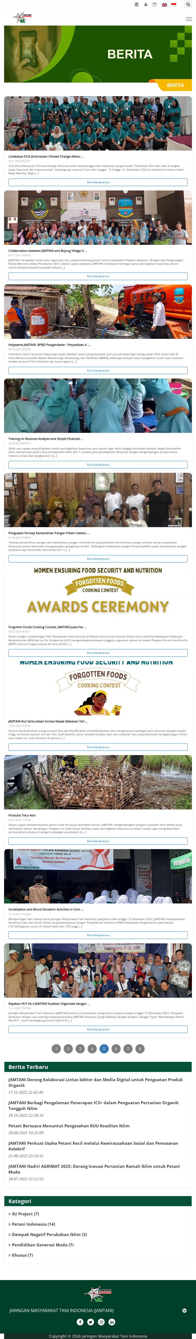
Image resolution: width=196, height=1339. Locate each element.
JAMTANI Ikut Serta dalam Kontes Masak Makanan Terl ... (48, 721)
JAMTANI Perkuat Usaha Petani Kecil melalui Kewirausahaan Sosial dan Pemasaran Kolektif (93, 1146)
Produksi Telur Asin (22, 815)
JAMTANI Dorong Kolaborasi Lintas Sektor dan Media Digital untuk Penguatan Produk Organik (95, 1082)
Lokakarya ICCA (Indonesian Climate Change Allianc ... (46, 156)
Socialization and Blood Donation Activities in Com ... (45, 909)
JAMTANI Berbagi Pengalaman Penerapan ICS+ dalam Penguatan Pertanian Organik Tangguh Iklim (93, 1105)
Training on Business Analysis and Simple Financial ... (45, 439)
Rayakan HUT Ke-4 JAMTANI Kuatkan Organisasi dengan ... (49, 1004)
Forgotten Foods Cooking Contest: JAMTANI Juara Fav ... (47, 627)
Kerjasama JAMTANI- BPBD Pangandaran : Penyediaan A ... (49, 345)
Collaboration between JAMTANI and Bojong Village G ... (47, 251)
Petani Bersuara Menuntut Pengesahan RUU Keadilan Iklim (69, 1125)
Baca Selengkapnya (98, 182)
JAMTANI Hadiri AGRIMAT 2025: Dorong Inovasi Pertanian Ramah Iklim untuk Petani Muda (94, 1169)
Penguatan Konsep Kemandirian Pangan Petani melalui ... (48, 533)
